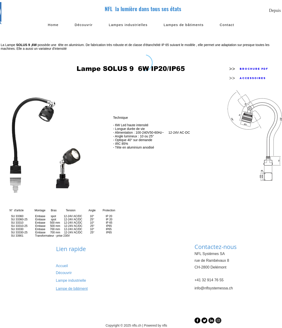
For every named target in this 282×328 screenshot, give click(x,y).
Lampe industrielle (71, 280)
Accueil (62, 266)
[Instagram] (218, 320)
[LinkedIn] (211, 320)
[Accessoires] (252, 78)
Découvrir (64, 273)
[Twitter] (204, 320)
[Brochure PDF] (253, 68)
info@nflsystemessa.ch (214, 288)
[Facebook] (197, 320)
